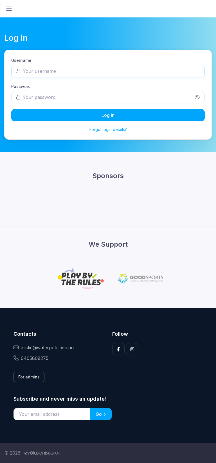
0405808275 (31, 358)
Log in (108, 115)
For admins (29, 377)
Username (21, 60)
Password (21, 86)
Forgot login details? (108, 129)
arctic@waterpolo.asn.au (44, 347)
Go (101, 414)
